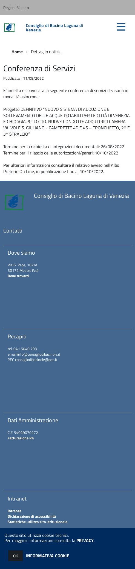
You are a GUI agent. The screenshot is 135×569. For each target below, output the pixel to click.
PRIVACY (85, 540)
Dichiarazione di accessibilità (32, 516)
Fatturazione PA (21, 438)
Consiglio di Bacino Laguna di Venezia (54, 27)
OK (15, 556)
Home (17, 51)
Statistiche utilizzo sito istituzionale (37, 522)
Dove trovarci (18, 276)
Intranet (14, 511)
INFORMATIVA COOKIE (48, 555)
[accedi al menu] (121, 26)
